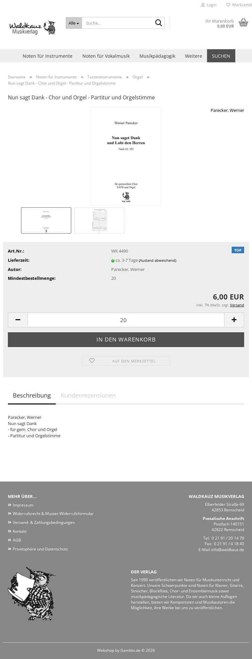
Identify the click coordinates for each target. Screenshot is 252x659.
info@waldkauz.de (227, 549)
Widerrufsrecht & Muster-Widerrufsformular (53, 513)
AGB (17, 540)
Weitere (193, 56)
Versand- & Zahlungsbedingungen (44, 522)
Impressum (23, 505)
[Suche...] (74, 23)
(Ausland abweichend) (157, 260)
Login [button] (209, 5)
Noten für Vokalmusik (106, 56)
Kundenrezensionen (88, 395)
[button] (18, 320)
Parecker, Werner (227, 110)
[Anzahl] (126, 320)
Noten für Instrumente (48, 56)
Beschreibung (32, 395)
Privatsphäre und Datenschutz (40, 549)
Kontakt (20, 531)
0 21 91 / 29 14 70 (228, 538)
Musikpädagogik (157, 56)
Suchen (221, 56)
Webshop (105, 650)
